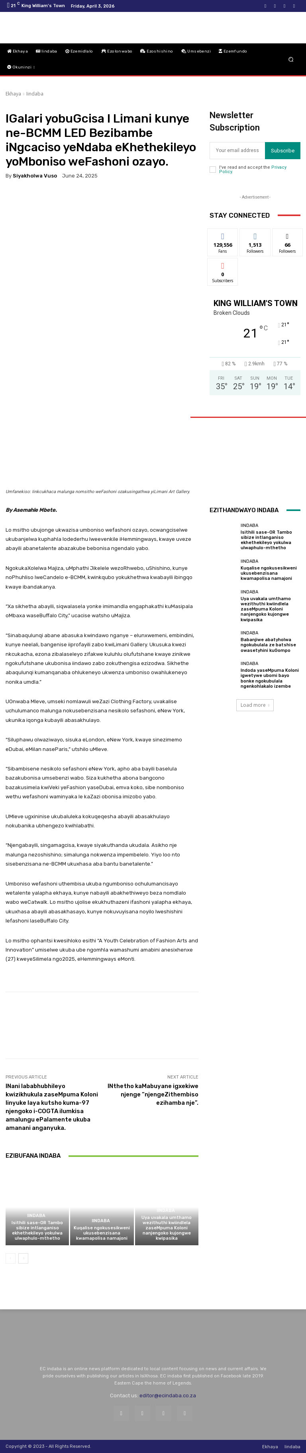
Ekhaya (13, 93)
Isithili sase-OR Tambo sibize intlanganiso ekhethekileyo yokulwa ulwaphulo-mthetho (37, 1230)
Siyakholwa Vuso (35, 175)
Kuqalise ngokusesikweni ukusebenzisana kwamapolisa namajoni (102, 1233)
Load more (255, 705)
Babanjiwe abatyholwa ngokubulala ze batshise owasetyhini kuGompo (268, 645)
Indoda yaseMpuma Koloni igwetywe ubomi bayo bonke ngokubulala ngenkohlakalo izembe (270, 678)
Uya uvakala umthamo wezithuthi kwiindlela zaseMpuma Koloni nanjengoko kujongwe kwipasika (166, 1228)
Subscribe (282, 151)
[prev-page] (11, 1258)
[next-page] (23, 1258)
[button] (291, 59)
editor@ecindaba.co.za (167, 1395)
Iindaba (34, 93)
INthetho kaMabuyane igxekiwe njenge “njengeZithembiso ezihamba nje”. (153, 1094)
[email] (237, 150)
